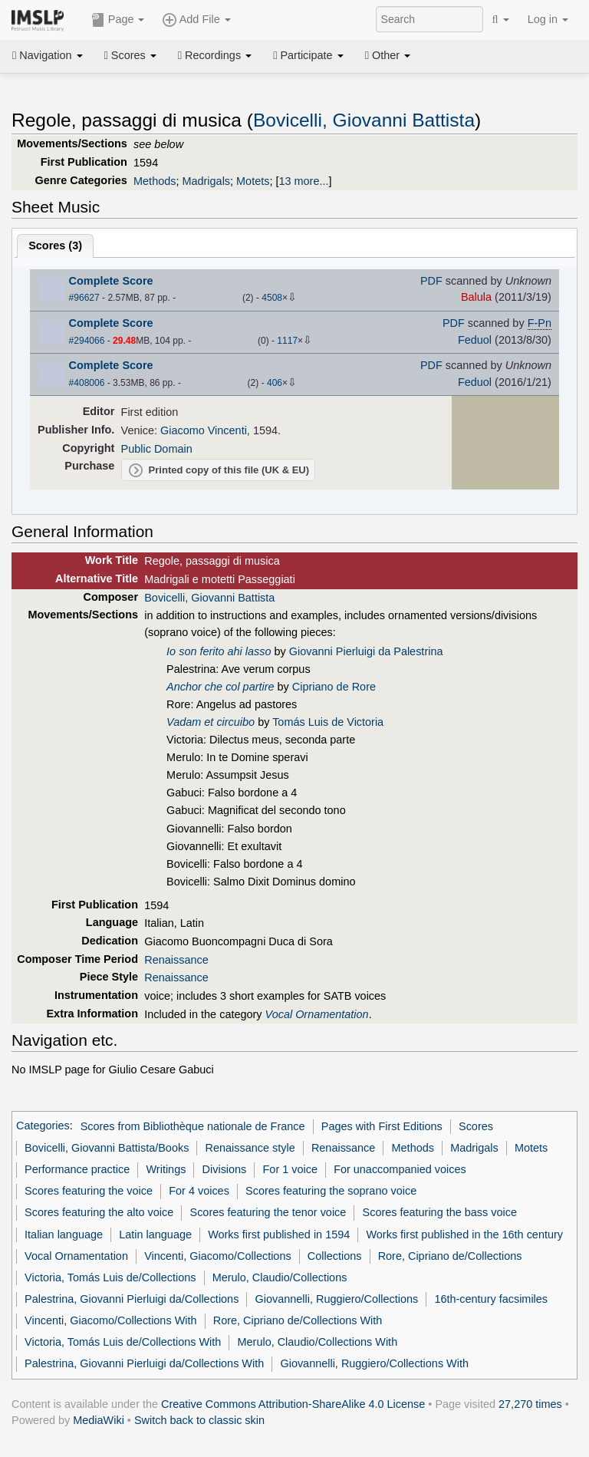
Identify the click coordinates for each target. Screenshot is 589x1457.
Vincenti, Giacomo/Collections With (110, 1320)
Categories (43, 1126)
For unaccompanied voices (400, 1169)
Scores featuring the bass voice (440, 1212)
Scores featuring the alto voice (99, 1212)
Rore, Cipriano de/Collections (450, 1256)
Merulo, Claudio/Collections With (318, 1342)
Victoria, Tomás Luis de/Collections (110, 1277)
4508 (272, 297)
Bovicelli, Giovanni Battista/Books (107, 1148)
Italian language (64, 1234)
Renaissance (176, 960)
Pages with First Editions (382, 1126)
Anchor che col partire (220, 687)
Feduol (475, 340)
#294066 (87, 340)
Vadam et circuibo (210, 722)
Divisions (224, 1169)
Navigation (47, 55)
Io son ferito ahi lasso (218, 651)
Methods (154, 181)
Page (118, 20)
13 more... (303, 181)
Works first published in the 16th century (464, 1234)
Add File (196, 20)
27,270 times (530, 1404)
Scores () (55, 245)
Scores (130, 55)
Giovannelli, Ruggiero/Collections (337, 1299)
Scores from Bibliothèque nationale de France (193, 1126)
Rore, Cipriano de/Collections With (298, 1320)
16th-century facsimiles (491, 1299)
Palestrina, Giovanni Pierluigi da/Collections (132, 1299)
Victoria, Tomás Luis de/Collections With (123, 1342)
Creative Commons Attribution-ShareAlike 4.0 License (293, 1404)
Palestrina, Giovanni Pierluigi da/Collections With (144, 1363)
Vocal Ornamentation (76, 1256)
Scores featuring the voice (89, 1191)
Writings (166, 1169)
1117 (287, 340)
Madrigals (206, 181)
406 (274, 382)
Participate (308, 55)
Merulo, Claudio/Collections (279, 1277)
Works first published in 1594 (279, 1234)
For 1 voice (290, 1169)
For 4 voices (199, 1191)
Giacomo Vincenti (203, 430)
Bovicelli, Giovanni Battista (364, 120)
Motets (252, 181)
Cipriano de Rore (334, 687)
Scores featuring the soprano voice (330, 1191)
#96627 (84, 297)
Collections (335, 1256)
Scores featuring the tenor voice (268, 1212)
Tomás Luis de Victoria (327, 722)
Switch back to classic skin (199, 1420)
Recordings (215, 55)
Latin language (155, 1234)
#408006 (87, 382)
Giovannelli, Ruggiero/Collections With (374, 1363)
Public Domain (156, 449)
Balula (476, 297)
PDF (431, 281)
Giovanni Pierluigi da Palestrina (366, 651)
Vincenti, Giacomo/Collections (217, 1256)
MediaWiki (98, 1420)
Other (387, 55)
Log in (548, 19)
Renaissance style (250, 1148)
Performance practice (77, 1169)
